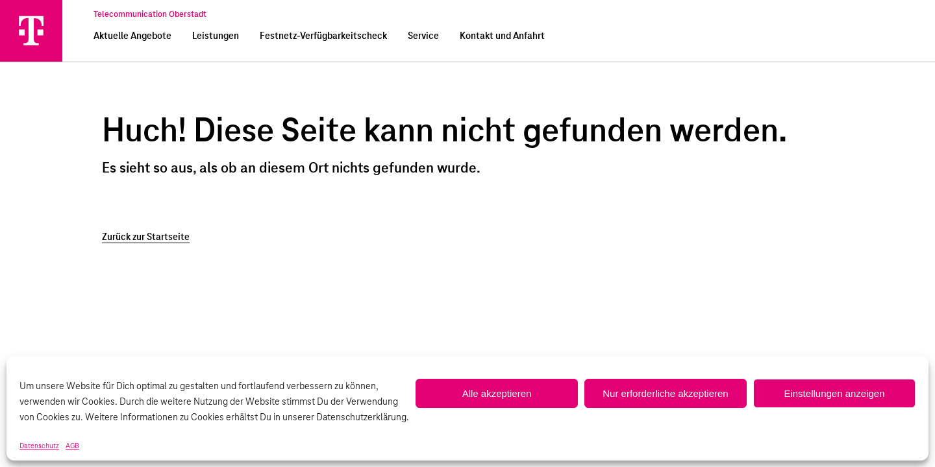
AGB (72, 446)
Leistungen (215, 36)
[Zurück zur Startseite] (467, 237)
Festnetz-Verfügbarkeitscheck (323, 36)
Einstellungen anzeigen (834, 393)
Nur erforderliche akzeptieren (665, 393)
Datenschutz (39, 446)
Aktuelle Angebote (132, 36)
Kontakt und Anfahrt (502, 36)
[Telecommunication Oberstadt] (31, 30)
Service (423, 36)
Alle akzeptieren (497, 393)
